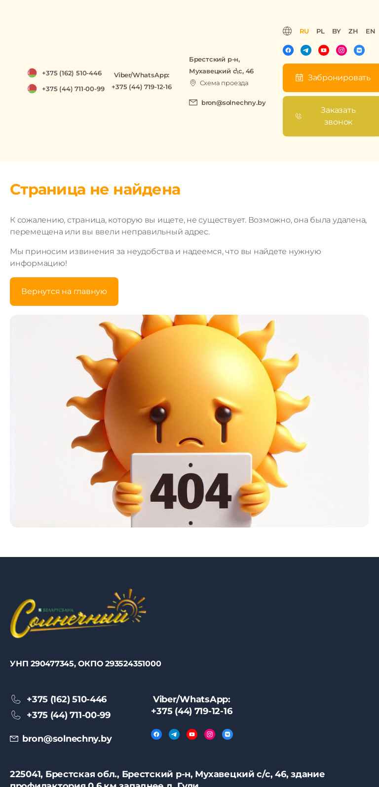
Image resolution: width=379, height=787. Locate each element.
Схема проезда (224, 83)
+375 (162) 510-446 (72, 73)
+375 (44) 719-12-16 (141, 87)
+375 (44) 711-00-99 (73, 89)
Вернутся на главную (64, 291)
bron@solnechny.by (233, 102)
